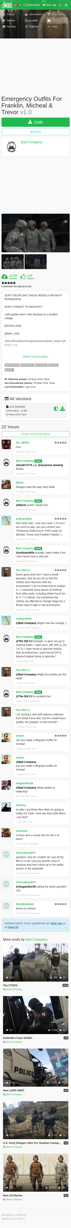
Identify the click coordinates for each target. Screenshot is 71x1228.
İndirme (13, 278)
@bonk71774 (24, 465)
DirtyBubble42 (25, 904)
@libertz (21, 505)
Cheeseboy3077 (26, 852)
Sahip (38, 461)
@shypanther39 (26, 886)
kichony (21, 805)
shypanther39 (24, 783)
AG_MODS (22, 442)
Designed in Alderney (14, 1214)
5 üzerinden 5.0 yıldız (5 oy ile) (16, 286)
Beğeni (30, 278)
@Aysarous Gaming (50, 465)
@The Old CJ (24, 641)
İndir (35, 122)
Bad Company (31, 142)
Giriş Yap (56, 923)
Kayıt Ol (13, 927)
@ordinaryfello (25, 552)
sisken (20, 735)
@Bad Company (26, 623)
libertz (20, 482)
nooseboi (22, 830)
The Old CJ (23, 570)
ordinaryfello (24, 518)
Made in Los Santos (13, 1218)
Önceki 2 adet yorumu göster (35, 434)
